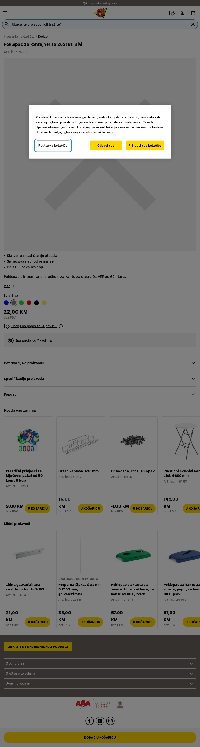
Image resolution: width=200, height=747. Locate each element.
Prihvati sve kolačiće (145, 145)
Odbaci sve (105, 145)
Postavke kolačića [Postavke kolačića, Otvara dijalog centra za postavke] (53, 145)
